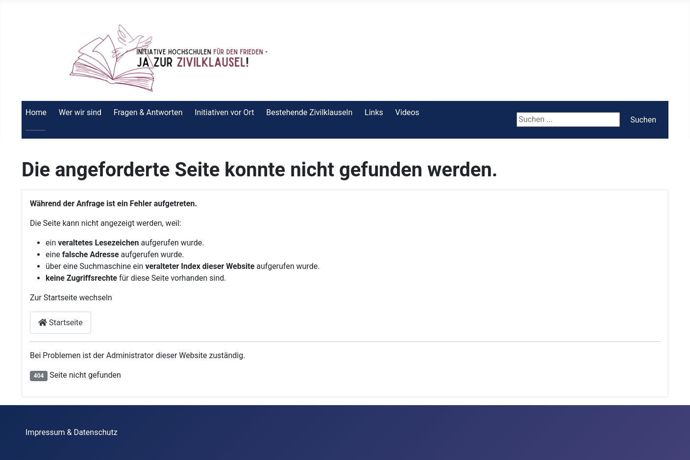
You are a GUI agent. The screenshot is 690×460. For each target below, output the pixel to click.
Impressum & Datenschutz (71, 432)
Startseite (60, 322)
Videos (407, 112)
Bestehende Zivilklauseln (309, 112)
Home (36, 112)
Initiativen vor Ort (224, 112)
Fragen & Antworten (148, 112)
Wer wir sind (80, 112)
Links (374, 112)
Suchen (643, 119)
